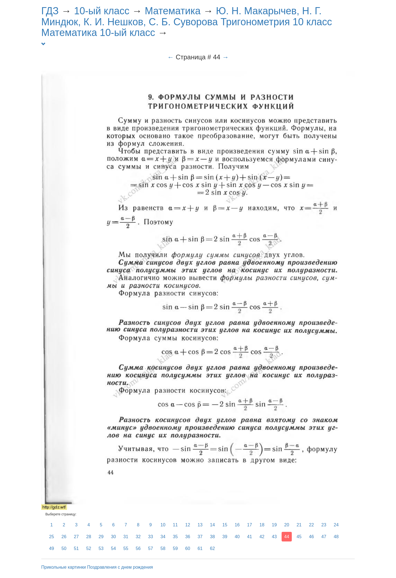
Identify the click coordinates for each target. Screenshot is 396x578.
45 (299, 536)
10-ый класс (101, 10)
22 (311, 525)
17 (249, 525)
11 (175, 525)
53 (101, 548)
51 (76, 548)
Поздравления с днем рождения (120, 567)
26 (64, 536)
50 (64, 548)
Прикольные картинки (63, 567)
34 (163, 536)
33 (150, 536)
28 (88, 536)
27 (76, 536)
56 (138, 548)
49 (51, 548)
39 (224, 536)
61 (200, 548)
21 (299, 525)
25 (51, 536)
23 (323, 525)
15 (224, 525)
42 (262, 536)
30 (113, 536)
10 (163, 525)
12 (187, 525)
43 (274, 536)
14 (212, 525)
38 (212, 536)
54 (113, 548)
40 (237, 536)
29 (101, 536)
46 (311, 536)
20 (286, 525)
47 (323, 536)
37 (200, 536)
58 (163, 548)
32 (138, 536)
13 (200, 525)
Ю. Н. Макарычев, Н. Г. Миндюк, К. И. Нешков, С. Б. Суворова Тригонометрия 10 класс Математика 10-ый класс (186, 21)
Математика (172, 10)
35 (175, 536)
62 (212, 548)
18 (262, 525)
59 (175, 548)
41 (249, 536)
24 (336, 525)
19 (274, 525)
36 (187, 536)
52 (88, 548)
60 (187, 548)
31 (125, 536)
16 (237, 525)
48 (336, 536)
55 (125, 548)
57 (150, 548)
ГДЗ (50, 10)
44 (286, 536)
